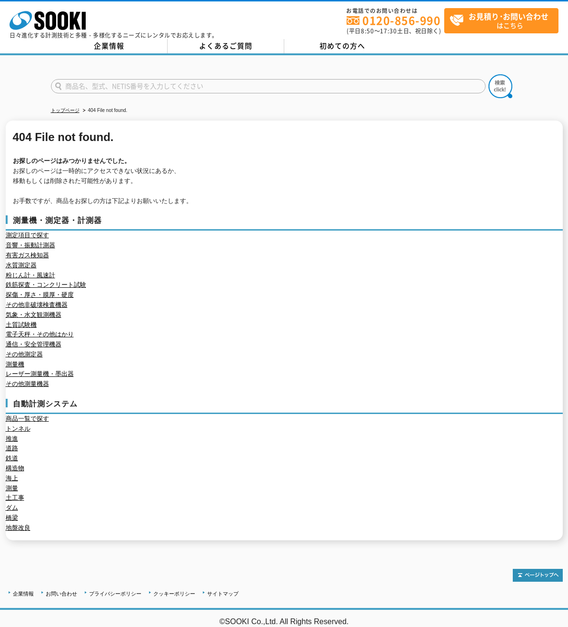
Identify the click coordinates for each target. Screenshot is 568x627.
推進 (12, 438)
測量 (12, 488)
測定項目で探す (27, 235)
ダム (12, 507)
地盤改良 (18, 527)
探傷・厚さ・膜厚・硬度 (40, 294)
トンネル (18, 428)
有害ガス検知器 (27, 255)
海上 (12, 478)
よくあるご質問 (225, 45)
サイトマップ (223, 594)
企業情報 (109, 45)
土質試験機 (21, 324)
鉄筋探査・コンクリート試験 (46, 284)
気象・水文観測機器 (33, 314)
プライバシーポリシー (115, 594)
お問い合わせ (61, 594)
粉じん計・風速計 (30, 275)
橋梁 (12, 517)
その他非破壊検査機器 (37, 304)
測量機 (15, 364)
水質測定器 (21, 265)
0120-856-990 (401, 20)
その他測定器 (24, 354)
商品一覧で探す (27, 418)
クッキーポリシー (174, 594)
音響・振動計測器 (30, 245)
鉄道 (12, 458)
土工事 (15, 497)
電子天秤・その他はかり (40, 334)
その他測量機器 (27, 383)
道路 (12, 448)
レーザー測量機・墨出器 (40, 373)
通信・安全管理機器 (33, 344)
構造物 (15, 468)
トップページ (65, 110)
